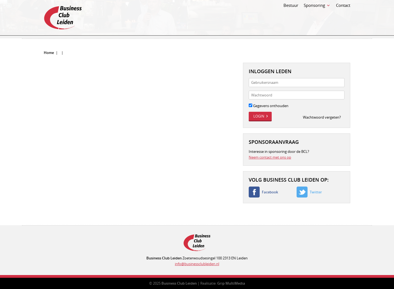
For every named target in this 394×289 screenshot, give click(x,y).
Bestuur (290, 16)
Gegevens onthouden (268, 105)
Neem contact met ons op (270, 157)
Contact (343, 16)
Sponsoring (314, 16)
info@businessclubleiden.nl (197, 263)
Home (49, 52)
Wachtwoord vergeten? (322, 117)
